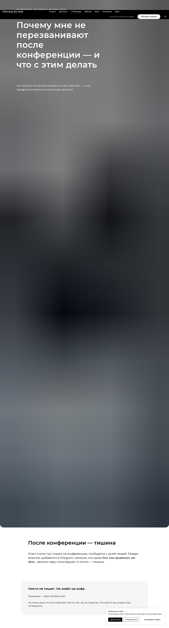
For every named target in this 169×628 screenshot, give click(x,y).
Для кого (63, 2)
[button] (149, 6)
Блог (97, 2)
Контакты (107, 2)
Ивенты (88, 2)
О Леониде (76, 2)
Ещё (117, 2)
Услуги (52, 2)
